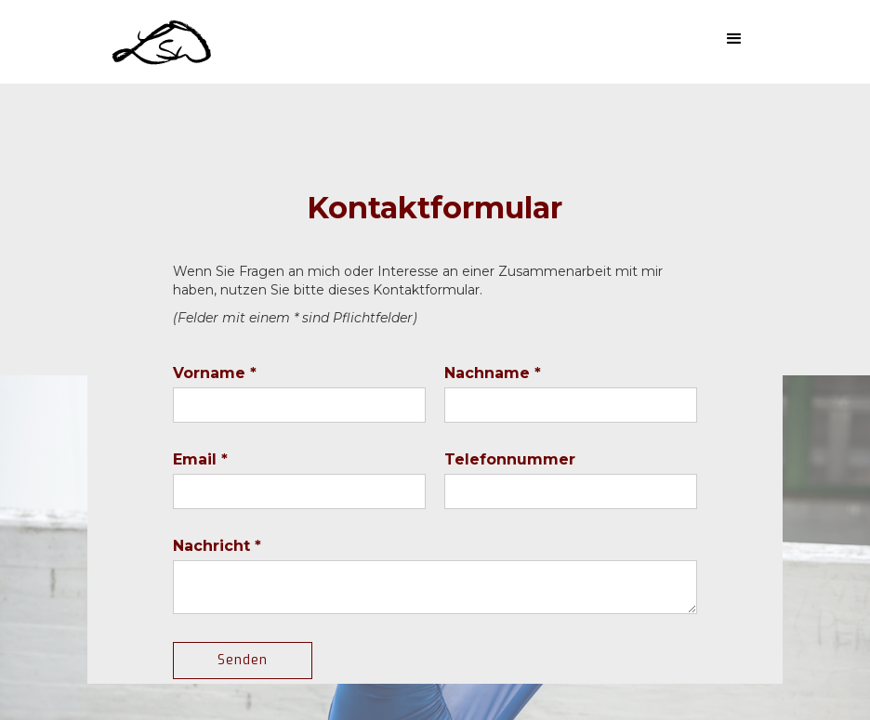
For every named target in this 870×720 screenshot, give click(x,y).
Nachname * (492, 373)
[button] (734, 39)
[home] (163, 40)
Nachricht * (217, 546)
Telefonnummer (509, 459)
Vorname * (215, 373)
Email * (200, 459)
